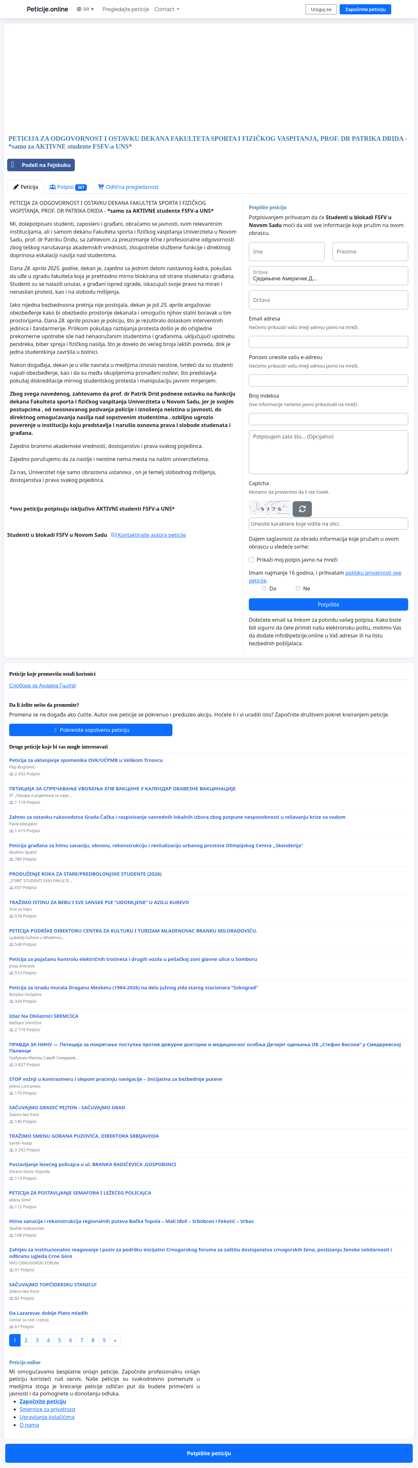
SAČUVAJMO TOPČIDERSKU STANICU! (52, 1284)
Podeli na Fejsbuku (39, 165)
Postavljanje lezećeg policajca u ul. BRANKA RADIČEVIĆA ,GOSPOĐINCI (92, 1164)
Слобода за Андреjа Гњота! (42, 685)
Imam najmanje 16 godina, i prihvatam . (325, 576)
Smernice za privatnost (47, 1409)
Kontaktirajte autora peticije (148, 534)
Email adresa (264, 318)
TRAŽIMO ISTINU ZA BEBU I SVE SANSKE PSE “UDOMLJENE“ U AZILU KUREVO (99, 902)
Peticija (25, 186)
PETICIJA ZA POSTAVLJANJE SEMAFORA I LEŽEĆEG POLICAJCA (80, 1193)
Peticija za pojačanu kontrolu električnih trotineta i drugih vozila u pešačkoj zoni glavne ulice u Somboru (133, 959)
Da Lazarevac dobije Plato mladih (48, 1313)
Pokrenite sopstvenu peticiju (91, 730)
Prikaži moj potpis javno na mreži (297, 559)
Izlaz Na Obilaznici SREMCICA (43, 1016)
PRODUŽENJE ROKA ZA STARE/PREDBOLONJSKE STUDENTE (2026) (85, 874)
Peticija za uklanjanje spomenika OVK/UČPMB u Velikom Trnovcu (86, 760)
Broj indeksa (264, 395)
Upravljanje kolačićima (47, 1417)
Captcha (259, 483)
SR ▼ (85, 9)
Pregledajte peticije (126, 9)
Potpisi (68, 187)
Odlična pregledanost (128, 186)
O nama (29, 1424)
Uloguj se (321, 9)
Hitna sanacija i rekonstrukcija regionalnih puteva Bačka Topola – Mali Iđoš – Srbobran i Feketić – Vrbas (131, 1221)
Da (272, 588)
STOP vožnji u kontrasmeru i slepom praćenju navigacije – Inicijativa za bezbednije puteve (115, 1079)
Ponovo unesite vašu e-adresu (285, 357)
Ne (306, 588)
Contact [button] (164, 9)
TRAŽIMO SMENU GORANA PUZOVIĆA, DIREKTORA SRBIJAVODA (84, 1136)
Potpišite (328, 604)
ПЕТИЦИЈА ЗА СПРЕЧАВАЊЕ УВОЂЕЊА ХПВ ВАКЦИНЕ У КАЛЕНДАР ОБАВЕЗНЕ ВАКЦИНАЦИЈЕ (122, 788)
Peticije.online (47, 9)
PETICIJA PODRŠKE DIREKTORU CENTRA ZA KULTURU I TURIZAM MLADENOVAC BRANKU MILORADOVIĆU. (133, 931)
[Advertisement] (203, 79)
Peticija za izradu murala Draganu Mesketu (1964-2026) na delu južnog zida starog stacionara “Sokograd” (133, 987)
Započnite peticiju (365, 9)
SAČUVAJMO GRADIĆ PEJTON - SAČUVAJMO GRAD (67, 1107)
